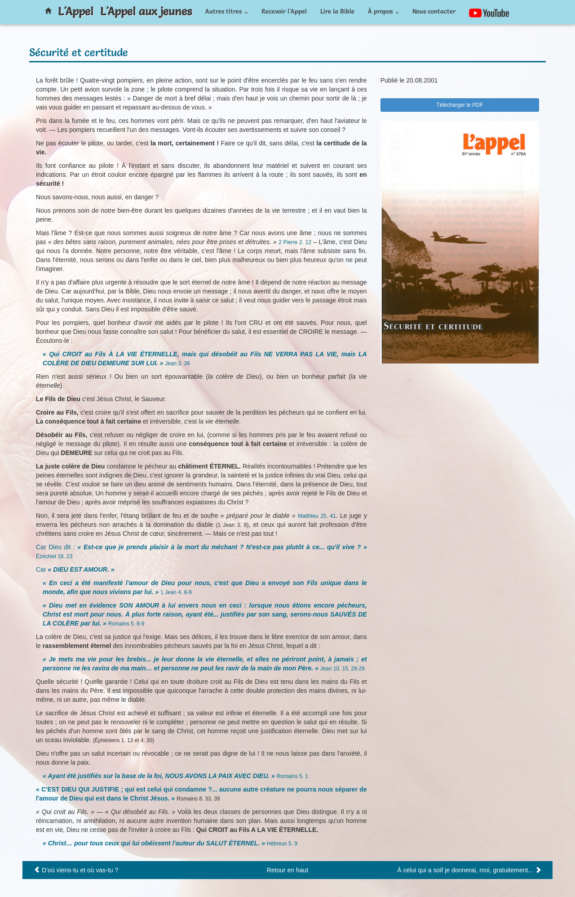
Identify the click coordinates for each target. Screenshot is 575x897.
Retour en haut (288, 870)
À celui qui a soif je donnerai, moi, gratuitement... (465, 870)
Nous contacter (434, 11)
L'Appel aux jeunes (146, 11)
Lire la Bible (337, 11)
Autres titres (226, 11)
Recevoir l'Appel (284, 11)
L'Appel (75, 11)
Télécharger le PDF (459, 105)
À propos (383, 11)
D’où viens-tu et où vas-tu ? (80, 870)
